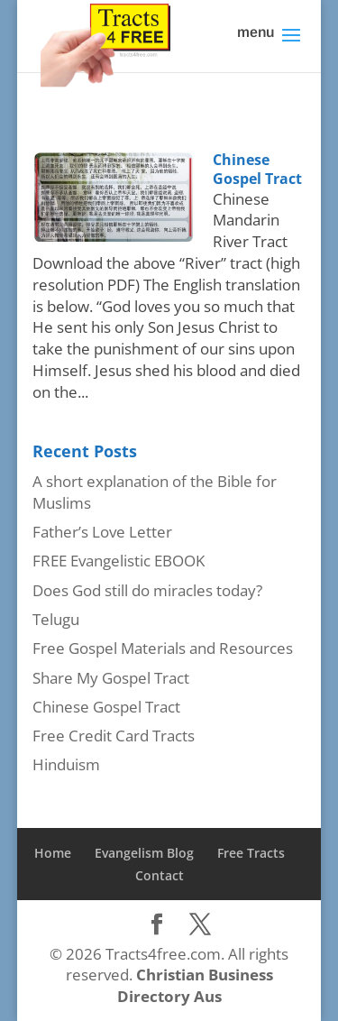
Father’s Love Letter (102, 531)
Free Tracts (251, 852)
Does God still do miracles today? (147, 590)
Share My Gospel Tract (110, 677)
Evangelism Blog (144, 852)
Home (52, 852)
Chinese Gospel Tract (257, 169)
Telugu (55, 619)
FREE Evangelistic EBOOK (118, 560)
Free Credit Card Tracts (113, 735)
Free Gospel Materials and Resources (162, 648)
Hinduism (66, 764)
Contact (159, 875)
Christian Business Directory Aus (195, 985)
